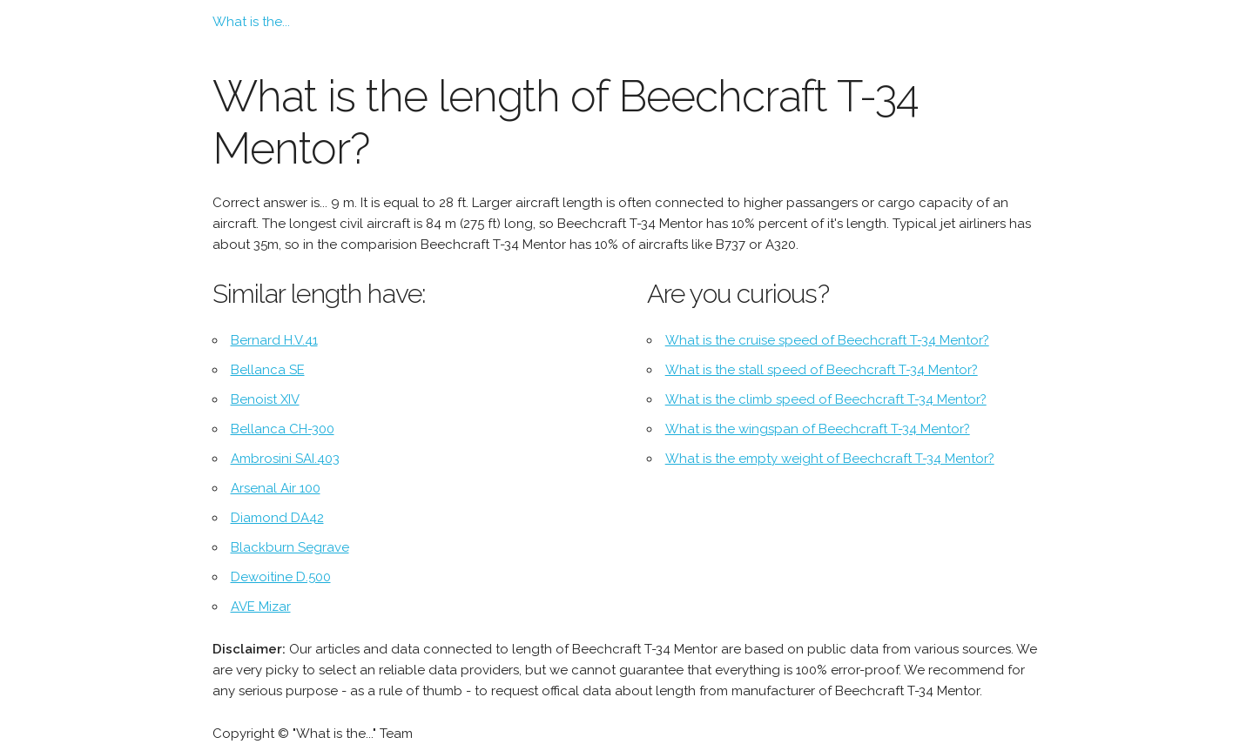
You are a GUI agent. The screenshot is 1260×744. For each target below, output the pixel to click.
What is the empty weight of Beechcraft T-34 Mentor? (829, 458)
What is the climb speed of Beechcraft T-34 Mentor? (826, 399)
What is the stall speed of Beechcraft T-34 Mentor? (821, 370)
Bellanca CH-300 (282, 429)
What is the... (251, 22)
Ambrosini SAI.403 (285, 458)
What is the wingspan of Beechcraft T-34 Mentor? (817, 429)
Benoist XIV (265, 399)
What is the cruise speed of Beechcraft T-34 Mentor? (827, 340)
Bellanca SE (268, 370)
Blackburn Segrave (290, 547)
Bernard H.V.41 (274, 340)
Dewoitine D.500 (281, 577)
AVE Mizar (261, 606)
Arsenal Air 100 (275, 488)
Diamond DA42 (277, 518)
